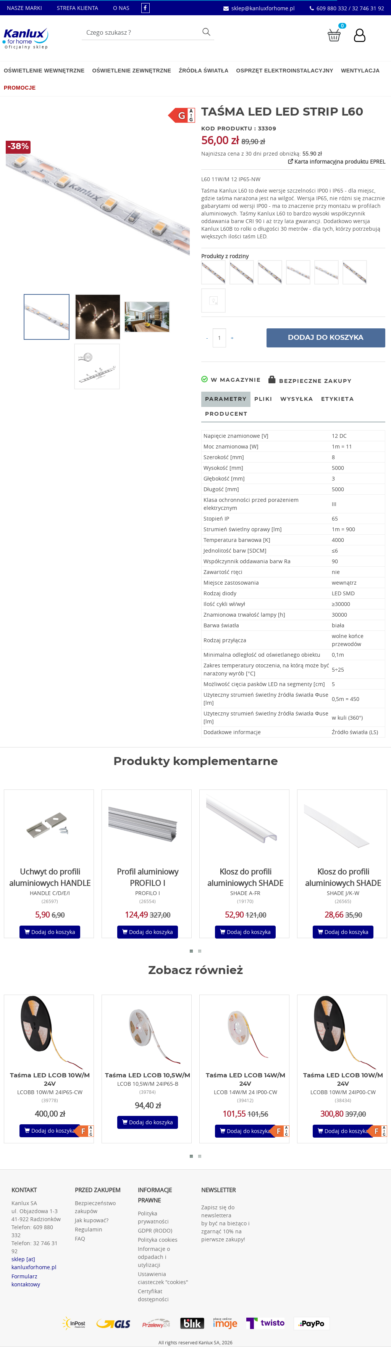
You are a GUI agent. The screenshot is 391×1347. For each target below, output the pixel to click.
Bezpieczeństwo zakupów (95, 1207)
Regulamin (88, 1229)
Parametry (226, 399)
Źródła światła (203, 71)
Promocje (20, 88)
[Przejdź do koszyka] (334, 34)
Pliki (263, 399)
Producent (226, 414)
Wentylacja (360, 71)
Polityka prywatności (153, 1217)
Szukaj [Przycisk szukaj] (207, 31)
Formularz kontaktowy (25, 1280)
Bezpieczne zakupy (310, 381)
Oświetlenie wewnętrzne (44, 71)
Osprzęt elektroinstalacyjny (285, 71)
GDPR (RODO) (155, 1230)
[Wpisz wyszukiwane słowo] (148, 32)
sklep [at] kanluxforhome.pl (34, 1263)
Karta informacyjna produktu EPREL (336, 161)
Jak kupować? (91, 1220)
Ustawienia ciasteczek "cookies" (163, 1278)
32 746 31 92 (34, 1247)
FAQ (80, 1238)
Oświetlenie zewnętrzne (131, 71)
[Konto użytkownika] (363, 36)
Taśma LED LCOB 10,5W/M (147, 1075)
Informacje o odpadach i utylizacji (154, 1256)
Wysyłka (296, 399)
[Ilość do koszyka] (219, 337)
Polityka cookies (158, 1239)
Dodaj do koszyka (326, 337)
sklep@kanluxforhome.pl (263, 8)
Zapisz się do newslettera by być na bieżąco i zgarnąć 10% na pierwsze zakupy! (225, 1223)
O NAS (121, 7)
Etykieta (337, 399)
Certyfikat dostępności (153, 1295)
